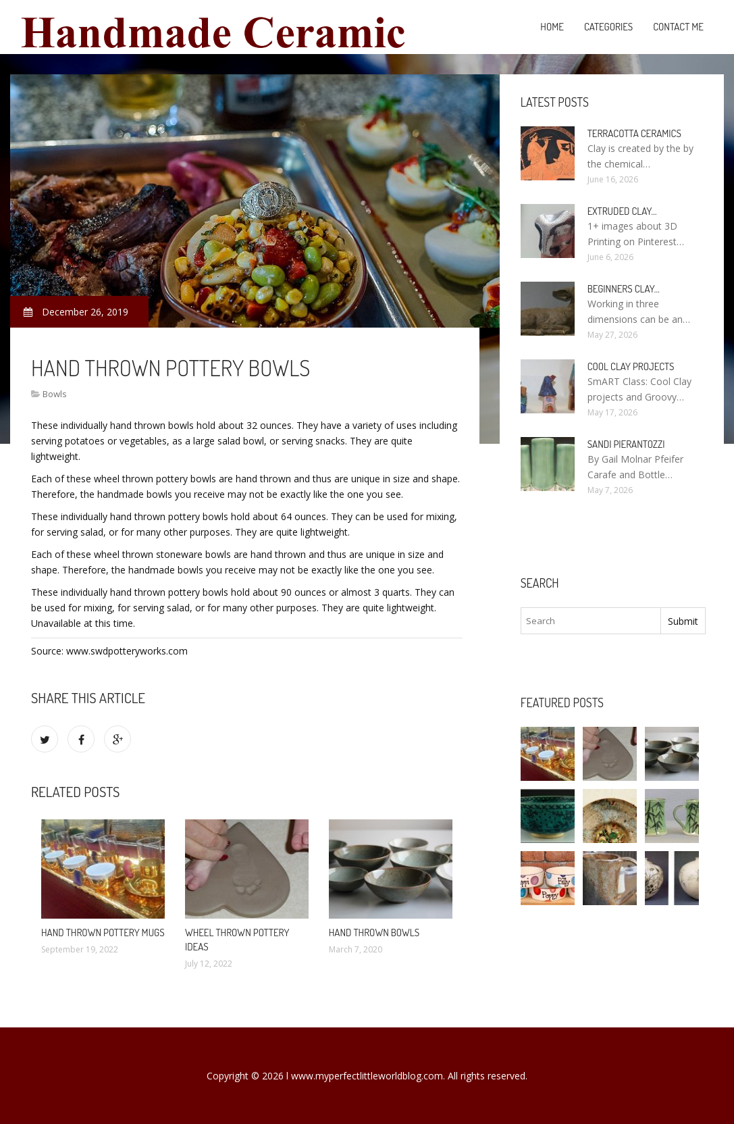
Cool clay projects (631, 366)
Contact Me (678, 26)
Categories (608, 26)
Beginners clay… (623, 288)
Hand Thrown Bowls (374, 932)
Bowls (55, 394)
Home (552, 26)
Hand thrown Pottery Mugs (103, 932)
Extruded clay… (622, 211)
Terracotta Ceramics (634, 133)
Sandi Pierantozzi (626, 444)
